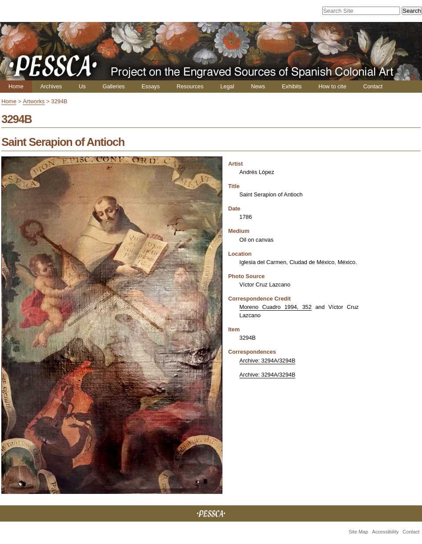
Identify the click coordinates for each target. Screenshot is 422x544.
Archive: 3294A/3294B (267, 360)
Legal (227, 86)
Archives (51, 86)
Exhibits (292, 86)
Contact (372, 86)
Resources (190, 86)
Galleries (113, 86)
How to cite (332, 86)
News (258, 86)
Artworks (34, 101)
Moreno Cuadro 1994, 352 (276, 307)
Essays (151, 86)
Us (82, 86)
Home (15, 86)
